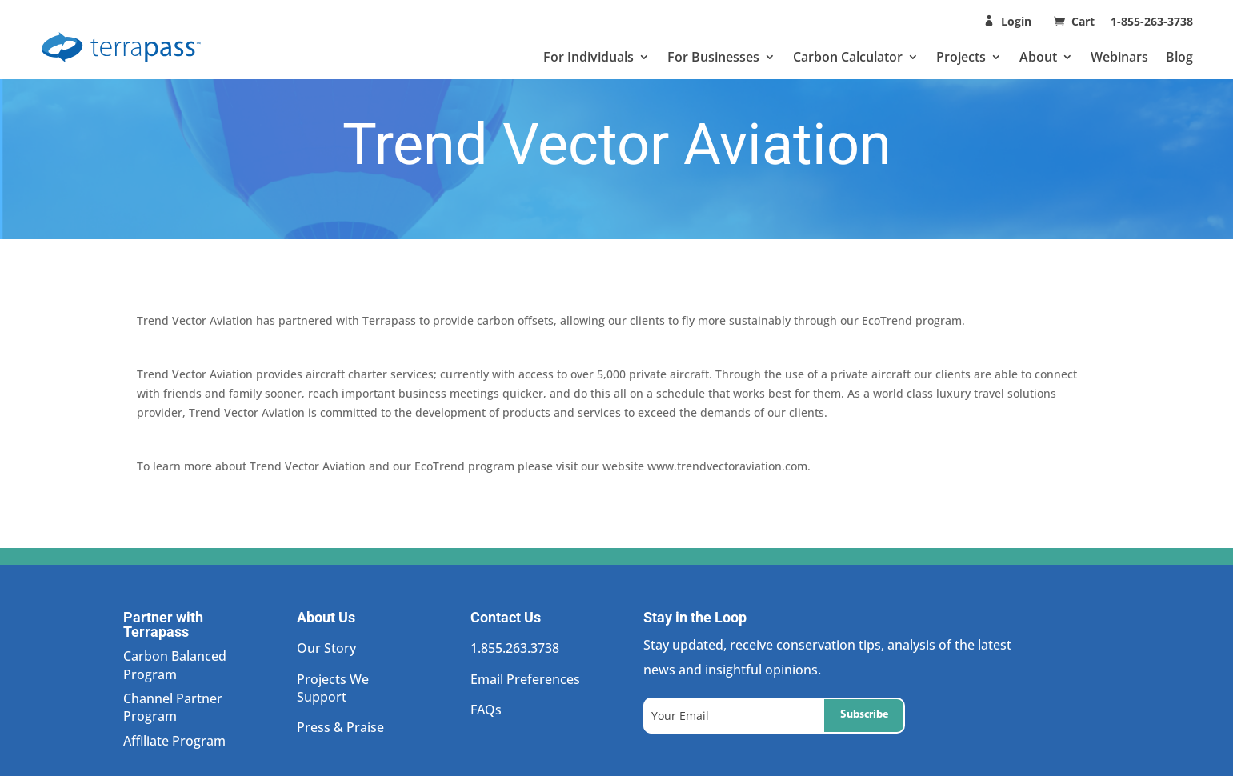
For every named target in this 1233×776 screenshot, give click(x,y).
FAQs (486, 709)
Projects (961, 56)
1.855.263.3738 (514, 648)
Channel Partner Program (172, 707)
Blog (1179, 56)
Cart (1084, 21)
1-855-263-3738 (1152, 21)
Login (1016, 21)
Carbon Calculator (848, 56)
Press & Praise (340, 727)
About (1038, 56)
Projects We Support (333, 688)
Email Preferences (525, 679)
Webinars (1119, 56)
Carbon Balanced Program (174, 664)
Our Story (326, 648)
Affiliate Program (174, 741)
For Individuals (588, 56)
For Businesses (713, 56)
